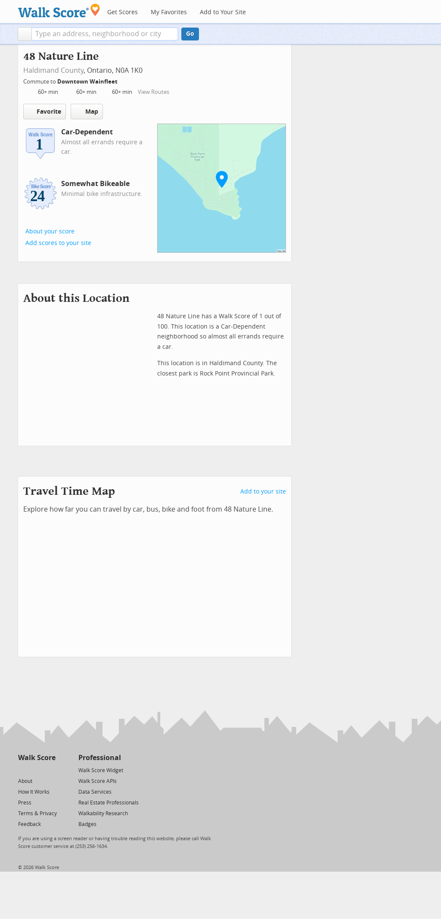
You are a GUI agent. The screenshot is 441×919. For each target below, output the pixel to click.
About (25, 781)
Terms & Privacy (37, 813)
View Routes (153, 92)
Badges (87, 824)
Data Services (95, 792)
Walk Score (37, 758)
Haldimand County (53, 70)
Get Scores (122, 12)
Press (24, 803)
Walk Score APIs (97, 781)
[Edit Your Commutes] (123, 80)
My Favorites (169, 12)
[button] (25, 34)
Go (190, 33)
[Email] (50, 770)
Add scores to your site (58, 243)
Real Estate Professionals (108, 803)
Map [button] (86, 111)
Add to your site (263, 491)
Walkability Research (103, 813)
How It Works (34, 792)
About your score (50, 231)
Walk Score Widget (100, 770)
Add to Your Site (223, 12)
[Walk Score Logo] (59, 10)
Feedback (29, 824)
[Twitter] (23, 770)
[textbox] (104, 34)
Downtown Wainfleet (88, 81)
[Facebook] (36, 770)
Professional (99, 758)
